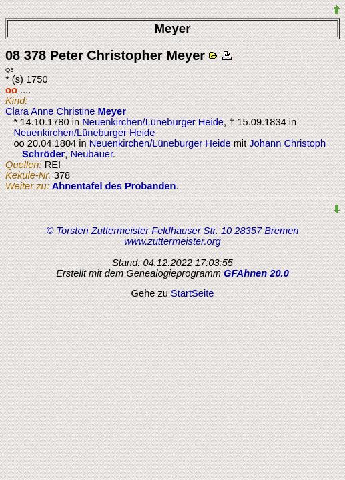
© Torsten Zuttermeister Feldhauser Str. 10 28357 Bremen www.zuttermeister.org (173, 236)
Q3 (9, 70)
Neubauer (91, 154)
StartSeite (192, 293)
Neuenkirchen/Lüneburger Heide (153, 122)
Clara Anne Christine (65, 111)
